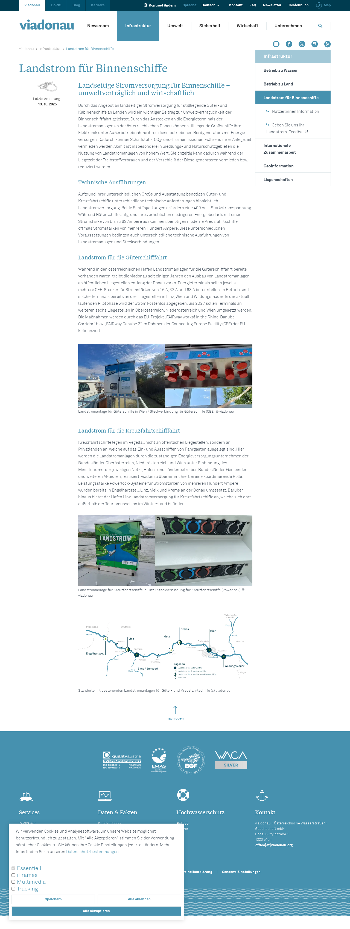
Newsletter (272, 5)
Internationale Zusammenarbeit (280, 149)
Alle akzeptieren (96, 911)
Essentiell (29, 868)
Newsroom (98, 26)
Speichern (53, 899)
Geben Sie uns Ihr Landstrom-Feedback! (287, 128)
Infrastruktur (138, 26)
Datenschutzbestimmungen (92, 852)
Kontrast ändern (160, 5)
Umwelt (175, 26)
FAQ (252, 5)
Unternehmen (288, 26)
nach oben (175, 713)
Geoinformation (279, 166)
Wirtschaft (247, 26)
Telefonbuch (298, 5)
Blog (76, 5)
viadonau (32, 5)
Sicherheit (209, 26)
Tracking (27, 889)
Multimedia (31, 882)
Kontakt (236, 5)
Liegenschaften (278, 180)
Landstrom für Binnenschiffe (291, 98)
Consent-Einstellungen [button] (241, 872)
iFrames (27, 875)
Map (323, 5)
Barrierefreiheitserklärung (190, 872)
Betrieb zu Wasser (281, 71)
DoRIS (56, 5)
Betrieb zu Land (278, 84)
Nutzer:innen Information (292, 112)
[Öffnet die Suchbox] (320, 26)
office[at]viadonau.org (274, 845)
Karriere (97, 5)
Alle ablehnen (139, 899)
